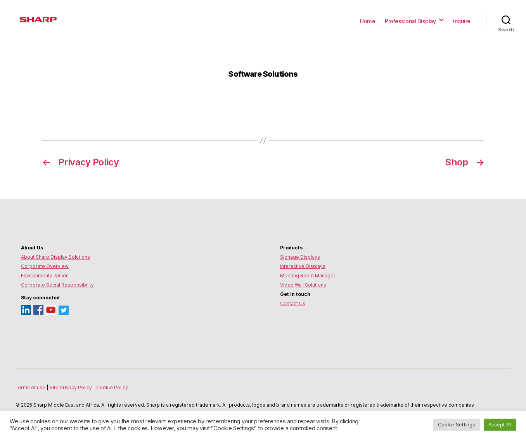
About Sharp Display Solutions (55, 257)
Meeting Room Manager (308, 275)
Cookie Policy (112, 387)
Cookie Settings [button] (456, 424)
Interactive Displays (302, 266)
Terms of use (31, 387)
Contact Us (292, 303)
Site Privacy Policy (71, 387)
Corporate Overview (45, 266)
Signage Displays (300, 257)
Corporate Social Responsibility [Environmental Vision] (57, 285)
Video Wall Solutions (303, 285)
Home (367, 21)
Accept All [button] (500, 424)
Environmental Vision (45, 275)
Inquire (462, 21)
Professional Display (410, 21)
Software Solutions (263, 74)
